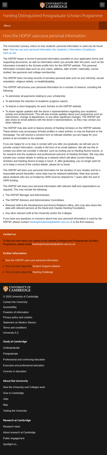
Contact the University (15, 302)
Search (102, 4)
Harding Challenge (42, 272)
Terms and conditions (15, 327)
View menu (4, 4)
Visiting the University (15, 410)
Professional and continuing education (24, 359)
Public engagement (13, 438)
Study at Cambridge (15, 341)
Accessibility (10, 307)
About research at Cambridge (19, 432)
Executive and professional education (23, 365)
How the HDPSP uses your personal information (31, 260)
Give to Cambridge (13, 393)
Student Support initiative (46, 266)
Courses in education (14, 371)
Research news (11, 426)
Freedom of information (16, 312)
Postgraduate (10, 353)
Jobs (5, 399)
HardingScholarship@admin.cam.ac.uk (51, 222)
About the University (15, 381)
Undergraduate (11, 347)
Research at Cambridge (17, 420)
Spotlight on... (10, 444)
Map (5, 405)
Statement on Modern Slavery (19, 322)
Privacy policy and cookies (17, 317)
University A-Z (11, 332)
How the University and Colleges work (24, 387)
